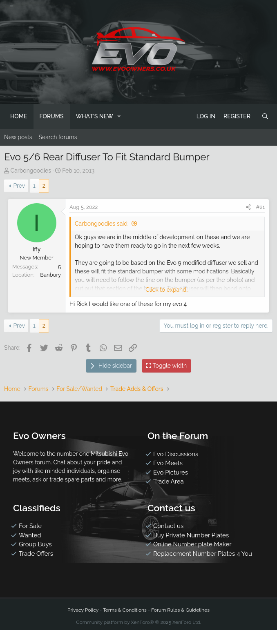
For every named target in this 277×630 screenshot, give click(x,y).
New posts (18, 137)
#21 (260, 207)
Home (18, 116)
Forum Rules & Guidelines (180, 610)
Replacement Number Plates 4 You (202, 553)
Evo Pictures (170, 472)
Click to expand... (167, 289)
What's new (94, 116)
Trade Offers (36, 553)
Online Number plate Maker (192, 544)
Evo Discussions (175, 454)
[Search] (265, 116)
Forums (52, 116)
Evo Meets (168, 463)
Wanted (30, 535)
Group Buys (35, 544)
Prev (19, 185)
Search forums (57, 137)
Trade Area (168, 481)
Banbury (50, 275)
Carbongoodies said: (102, 223)
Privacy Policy (82, 610)
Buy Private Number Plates (191, 535)
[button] (119, 116)
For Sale (30, 526)
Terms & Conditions (125, 610)
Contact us (168, 526)
